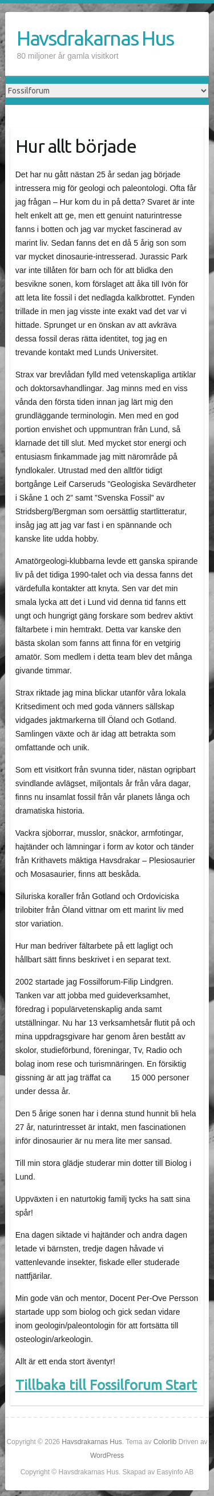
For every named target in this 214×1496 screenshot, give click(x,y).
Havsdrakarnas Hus (95, 38)
